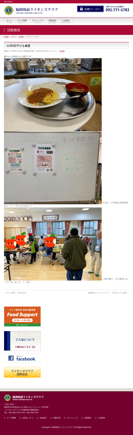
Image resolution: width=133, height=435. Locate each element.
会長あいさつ (27, 418)
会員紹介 (43, 418)
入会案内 (101, 418)
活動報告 (87, 418)
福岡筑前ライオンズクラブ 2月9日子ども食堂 (108, 293)
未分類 (62, 51)
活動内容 (56, 418)
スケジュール (72, 418)
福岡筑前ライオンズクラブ (63, 427)
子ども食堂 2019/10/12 (15, 293)
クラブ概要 (11, 418)
